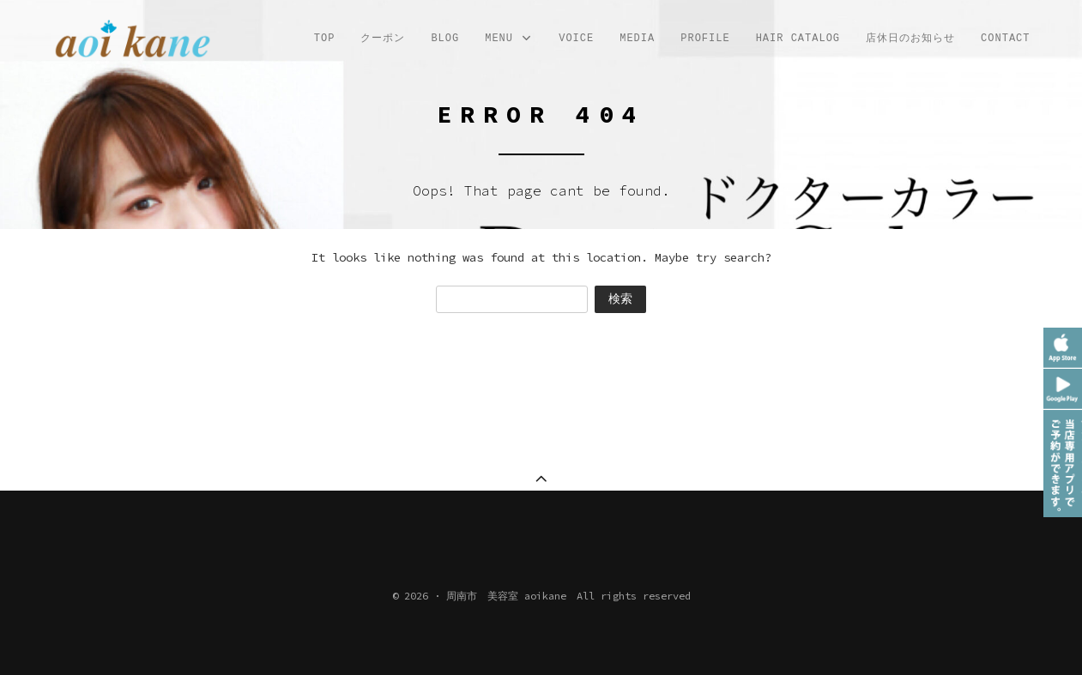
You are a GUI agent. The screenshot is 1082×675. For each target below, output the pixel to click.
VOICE (576, 39)
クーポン (382, 39)
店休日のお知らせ (910, 39)
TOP (324, 39)
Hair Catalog (798, 39)
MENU (509, 39)
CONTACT (1005, 39)
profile (704, 39)
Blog (445, 39)
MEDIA (637, 39)
